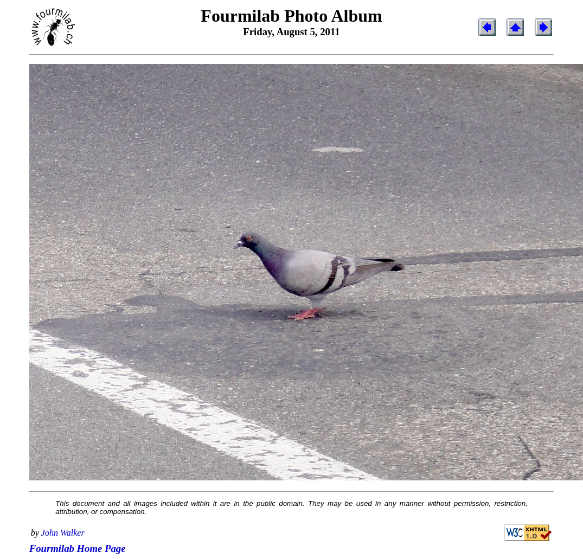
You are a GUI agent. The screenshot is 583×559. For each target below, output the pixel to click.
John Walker (63, 532)
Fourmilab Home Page (77, 548)
